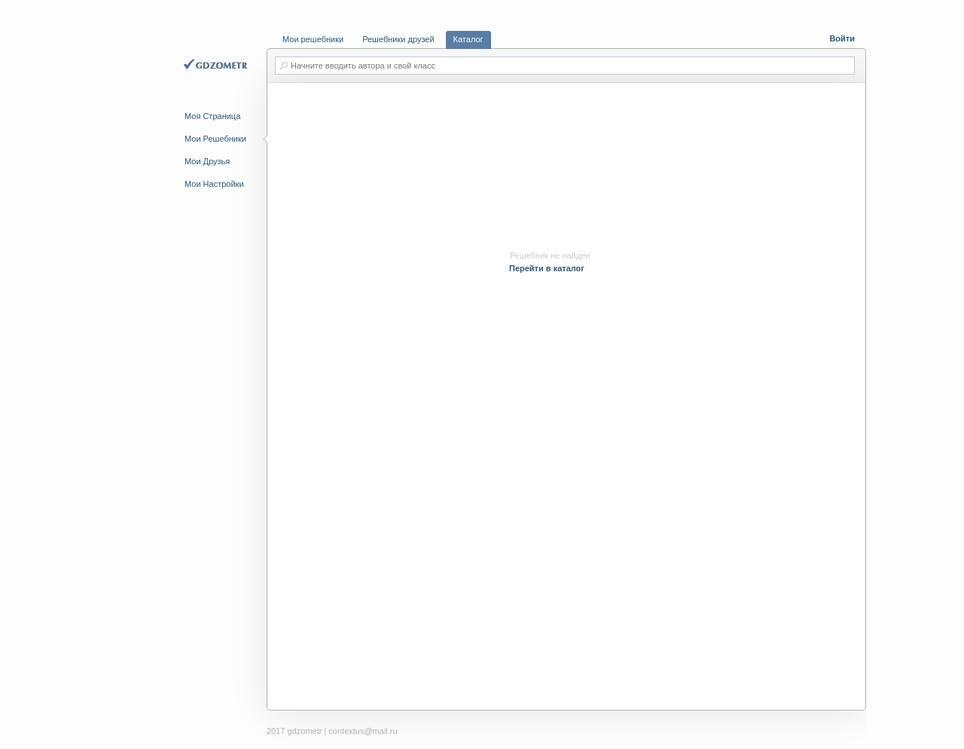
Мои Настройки (214, 183)
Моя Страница (212, 116)
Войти (842, 38)
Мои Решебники (215, 138)
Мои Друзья (207, 161)
